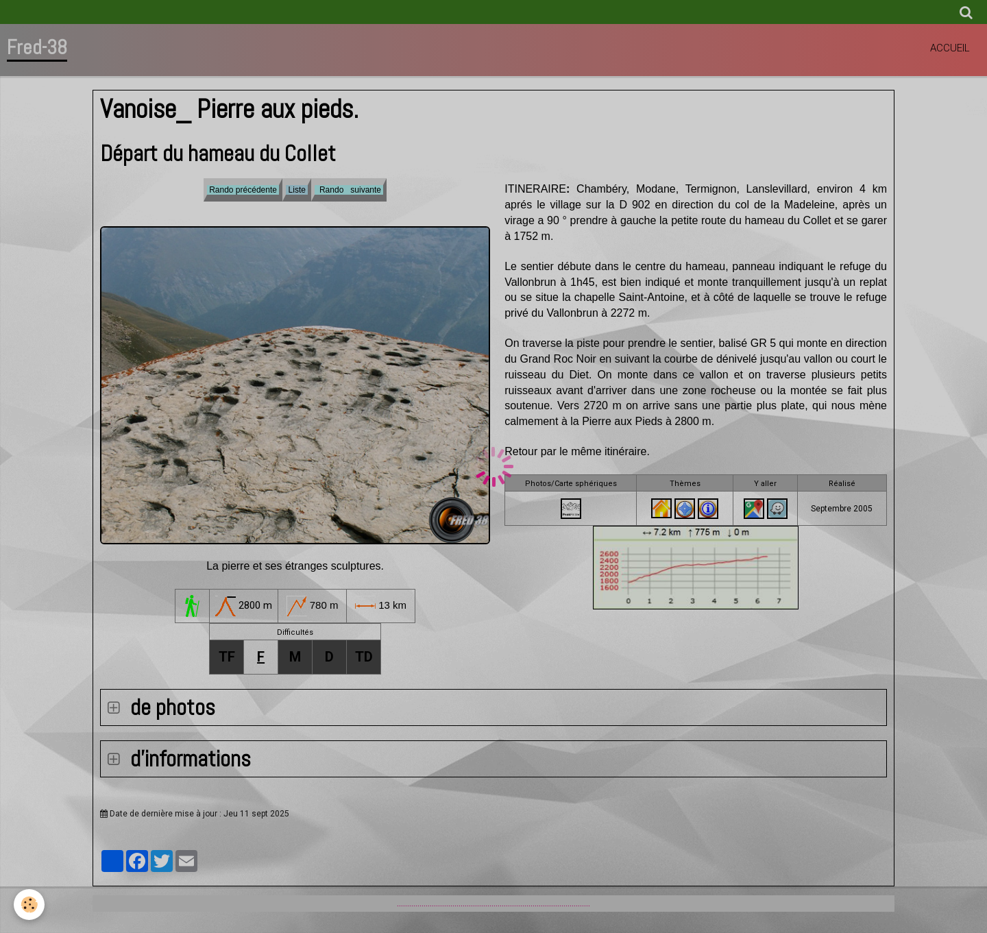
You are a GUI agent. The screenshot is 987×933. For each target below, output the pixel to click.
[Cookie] (29, 904)
